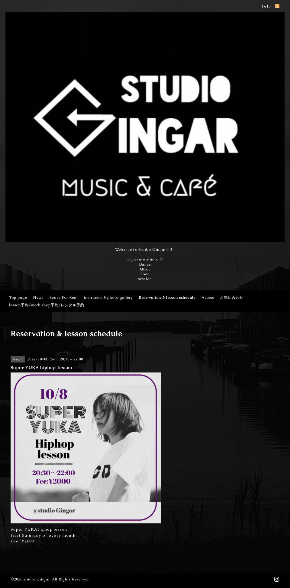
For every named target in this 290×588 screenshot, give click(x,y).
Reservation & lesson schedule (167, 297)
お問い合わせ (231, 297)
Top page (18, 297)
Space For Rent (64, 297)
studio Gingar (37, 579)
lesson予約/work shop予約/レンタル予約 (46, 305)
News (38, 297)
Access (207, 297)
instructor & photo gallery (108, 297)
